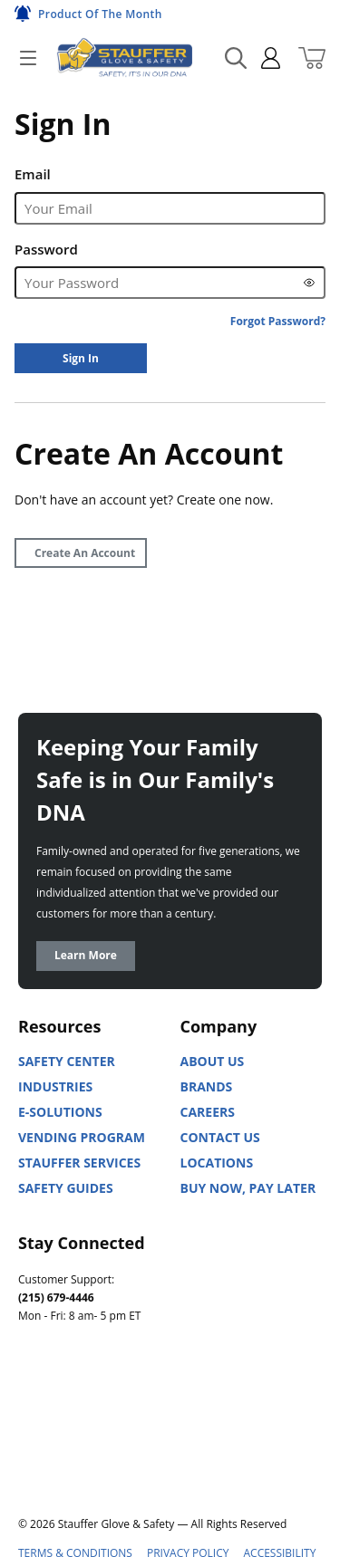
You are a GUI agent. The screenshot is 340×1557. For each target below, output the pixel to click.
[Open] (28, 58)
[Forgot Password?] (277, 321)
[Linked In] (32, 1396)
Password (46, 249)
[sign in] (263, 58)
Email (33, 174)
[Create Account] (81, 553)
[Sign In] (81, 358)
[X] (32, 1441)
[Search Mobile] (236, 58)
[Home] (124, 57)
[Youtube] (72, 1396)
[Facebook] (112, 1396)
